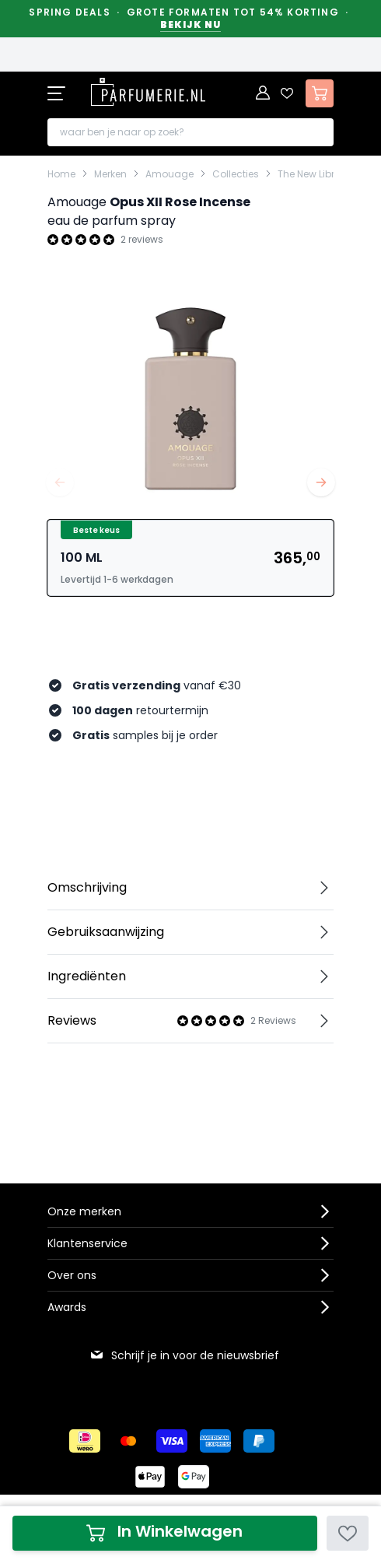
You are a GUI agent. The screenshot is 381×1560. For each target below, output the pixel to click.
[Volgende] (321, 482)
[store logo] (148, 92)
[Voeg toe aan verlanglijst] (348, 1533)
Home (61, 174)
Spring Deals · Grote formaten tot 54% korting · (190, 18)
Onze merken (84, 1211)
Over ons (71, 1275)
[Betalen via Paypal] (258, 1441)
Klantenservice (87, 1243)
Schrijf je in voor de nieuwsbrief (184, 1355)
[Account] (263, 93)
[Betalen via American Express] (215, 1441)
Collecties (235, 174)
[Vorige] (60, 482)
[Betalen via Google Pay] (193, 1476)
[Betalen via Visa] (171, 1441)
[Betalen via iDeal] (84, 1441)
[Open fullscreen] (190, 395)
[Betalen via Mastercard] (128, 1441)
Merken (110, 174)
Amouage (169, 174)
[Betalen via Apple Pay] (150, 1476)
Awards (66, 1307)
